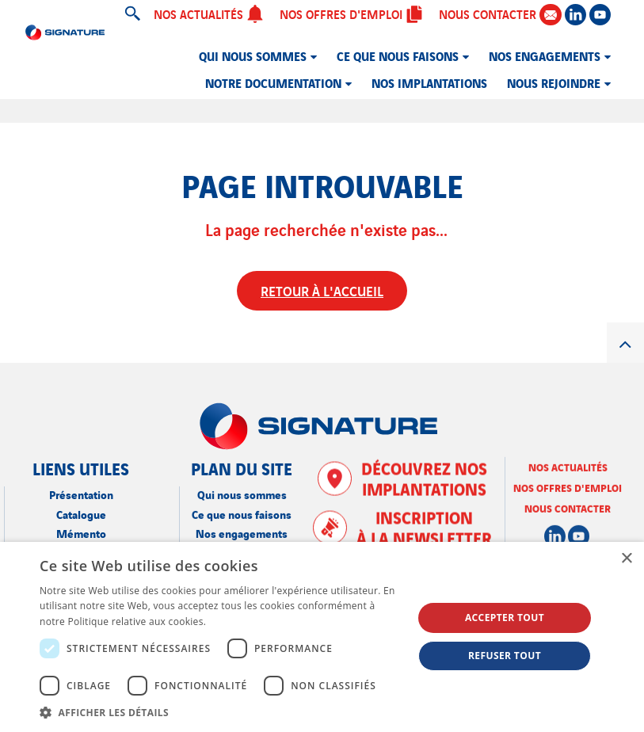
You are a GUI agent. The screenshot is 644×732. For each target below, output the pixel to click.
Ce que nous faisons (398, 55)
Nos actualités (209, 13)
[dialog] (322, 637)
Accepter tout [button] (504, 617)
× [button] (626, 559)
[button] (221, 712)
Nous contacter (567, 507)
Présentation (81, 494)
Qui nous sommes (253, 55)
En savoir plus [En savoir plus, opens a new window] (241, 621)
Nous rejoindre (553, 82)
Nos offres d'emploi (351, 13)
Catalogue (81, 513)
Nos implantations (429, 82)
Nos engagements (544, 55)
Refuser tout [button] (504, 655)
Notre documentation (273, 82)
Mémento (81, 532)
